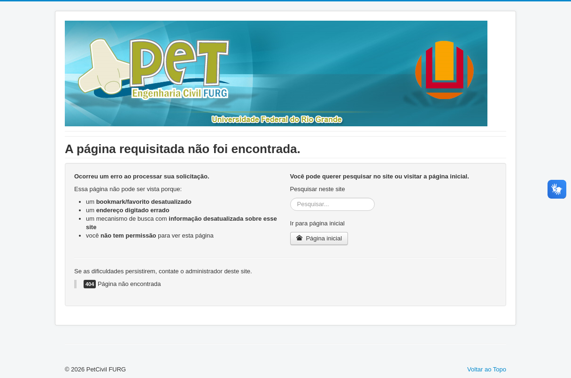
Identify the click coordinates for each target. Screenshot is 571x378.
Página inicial (319, 238)
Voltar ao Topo (486, 369)
